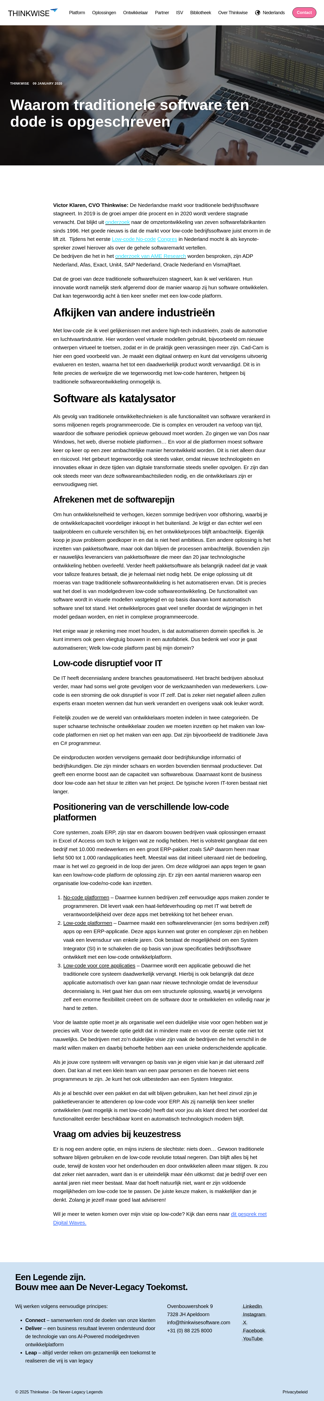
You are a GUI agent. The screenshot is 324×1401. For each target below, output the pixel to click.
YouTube (252, 1338)
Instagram (254, 1314)
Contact (304, 12)
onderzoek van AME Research (150, 256)
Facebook (254, 1330)
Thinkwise (20, 83)
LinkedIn (252, 1306)
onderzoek (117, 222)
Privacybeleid (295, 1392)
